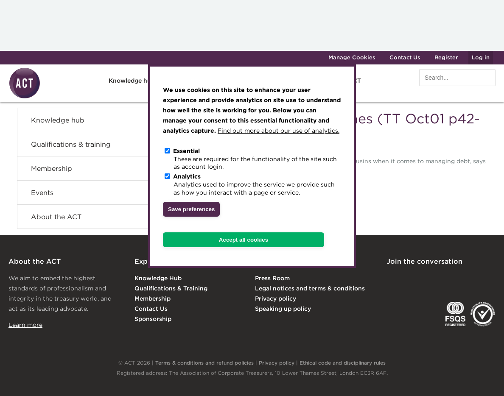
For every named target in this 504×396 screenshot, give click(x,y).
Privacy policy (275, 298)
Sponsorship (152, 319)
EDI (483, 314)
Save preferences (191, 209)
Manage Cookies (351, 57)
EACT (399, 314)
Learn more (25, 325)
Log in (481, 57)
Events (42, 192)
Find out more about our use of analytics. (278, 130)
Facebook (457, 279)
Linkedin (392, 279)
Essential (186, 151)
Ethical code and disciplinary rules (343, 363)
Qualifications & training (71, 144)
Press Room (272, 278)
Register (446, 57)
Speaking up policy (283, 308)
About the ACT (56, 216)
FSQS (455, 314)
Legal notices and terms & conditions (310, 288)
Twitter (425, 279)
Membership (51, 168)
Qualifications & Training (170, 288)
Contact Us (404, 57)
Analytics (187, 176)
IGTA (428, 314)
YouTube (490, 279)
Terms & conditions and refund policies (204, 363)
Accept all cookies (243, 240)
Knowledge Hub (158, 278)
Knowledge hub (132, 80)
